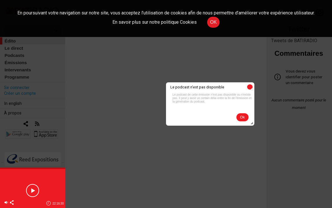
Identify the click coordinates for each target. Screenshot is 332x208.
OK (213, 22)
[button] (250, 87)
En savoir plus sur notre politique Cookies (154, 22)
